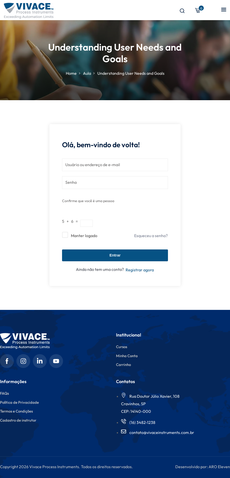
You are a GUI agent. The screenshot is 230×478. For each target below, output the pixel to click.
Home (71, 73)
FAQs (4, 393)
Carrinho (123, 364)
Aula (87, 73)
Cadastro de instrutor (18, 420)
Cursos (121, 346)
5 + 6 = (71, 221)
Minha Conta (127, 355)
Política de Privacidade (19, 402)
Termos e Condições (16, 411)
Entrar (115, 255)
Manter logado (84, 235)
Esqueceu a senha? (151, 235)
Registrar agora (140, 269)
